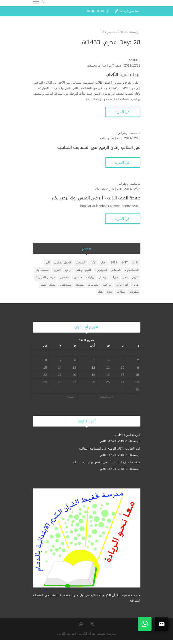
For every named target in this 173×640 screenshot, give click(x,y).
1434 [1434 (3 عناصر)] (135, 262)
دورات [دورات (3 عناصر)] (114, 277)
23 (137, 382)
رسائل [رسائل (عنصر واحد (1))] (102, 277)
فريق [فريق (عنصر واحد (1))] (136, 284)
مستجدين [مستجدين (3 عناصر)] (65, 284)
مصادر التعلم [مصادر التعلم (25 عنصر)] (48, 284)
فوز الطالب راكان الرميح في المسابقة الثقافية (98, 147)
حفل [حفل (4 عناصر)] (124, 277)
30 (137, 389)
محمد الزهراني (128, 133)
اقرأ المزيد (123, 112)
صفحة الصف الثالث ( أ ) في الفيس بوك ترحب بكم (96, 198)
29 (45, 382)
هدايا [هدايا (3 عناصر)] (100, 291)
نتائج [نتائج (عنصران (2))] (109, 291)
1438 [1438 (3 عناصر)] (114, 262)
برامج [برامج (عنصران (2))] (68, 270)
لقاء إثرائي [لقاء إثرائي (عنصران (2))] (122, 284)
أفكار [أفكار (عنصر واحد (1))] (93, 262)
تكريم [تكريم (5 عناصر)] (135, 277)
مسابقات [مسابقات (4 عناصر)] (93, 284)
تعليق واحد (107, 138)
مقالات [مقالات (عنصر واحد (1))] (121, 291)
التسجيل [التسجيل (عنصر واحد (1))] (80, 262)
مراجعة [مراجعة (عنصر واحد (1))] (107, 284)
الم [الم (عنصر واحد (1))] (48, 262)
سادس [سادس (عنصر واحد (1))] (78, 277)
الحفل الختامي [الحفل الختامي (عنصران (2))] (62, 262)
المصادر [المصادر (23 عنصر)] (116, 270)
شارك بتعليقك (96, 65)
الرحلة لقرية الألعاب (123, 75)
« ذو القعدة (106, 396)
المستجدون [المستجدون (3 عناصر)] (132, 270)
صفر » (70, 396)
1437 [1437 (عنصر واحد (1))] (124, 262)
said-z (133, 60)
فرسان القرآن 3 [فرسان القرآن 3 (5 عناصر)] (45, 277)
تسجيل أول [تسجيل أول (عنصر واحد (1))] (42, 270)
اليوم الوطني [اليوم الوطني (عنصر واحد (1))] (83, 270)
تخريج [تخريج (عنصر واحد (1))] (57, 270)
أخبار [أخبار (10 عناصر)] (103, 262)
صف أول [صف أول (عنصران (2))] (64, 277)
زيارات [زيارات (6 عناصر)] (90, 277)
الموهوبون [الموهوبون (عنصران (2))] (101, 270)
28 (60, 382)
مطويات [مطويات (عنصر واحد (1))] (134, 291)
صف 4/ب (115, 65)
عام (119, 138)
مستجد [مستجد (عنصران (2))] (80, 284)
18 (108, 375)
